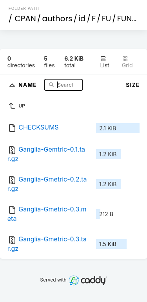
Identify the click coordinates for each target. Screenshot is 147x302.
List (104, 62)
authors (57, 18)
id (81, 18)
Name (28, 84)
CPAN (25, 18)
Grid (127, 62)
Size (133, 85)
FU (106, 18)
